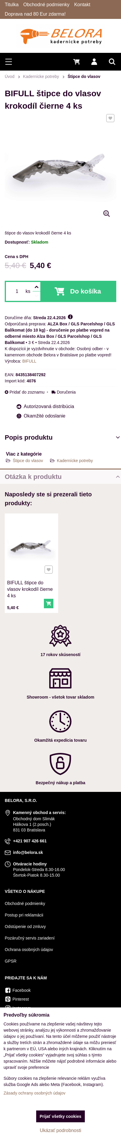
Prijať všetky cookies (61, 1116)
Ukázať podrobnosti (60, 1130)
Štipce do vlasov (28, 460)
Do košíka (85, 291)
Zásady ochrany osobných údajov (35, 1093)
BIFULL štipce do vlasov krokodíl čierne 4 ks (30, 587)
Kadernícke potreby (75, 460)
